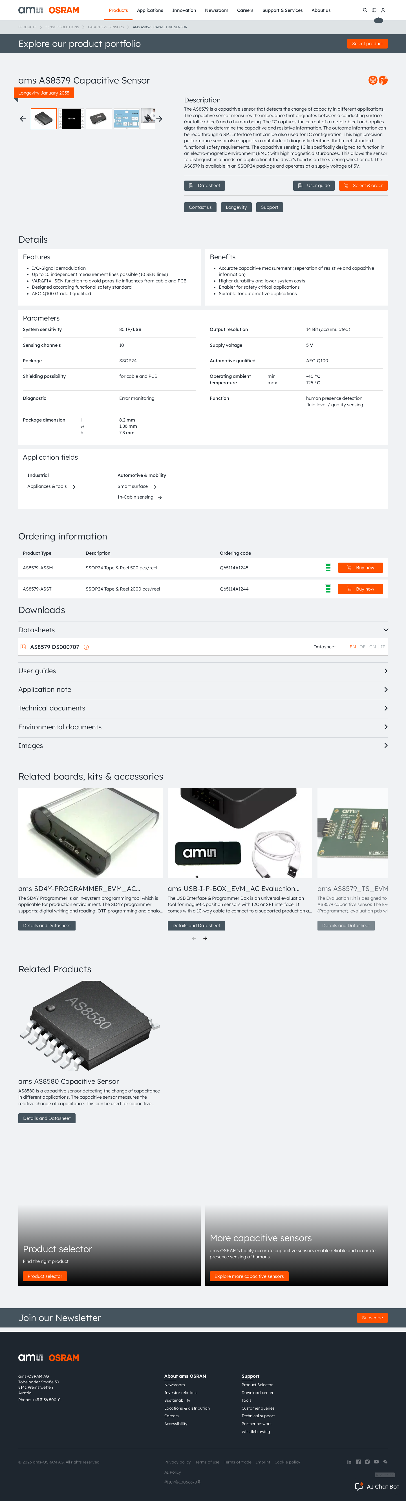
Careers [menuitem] (245, 10)
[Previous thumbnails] (22, 204)
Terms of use (207, 1462)
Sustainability (177, 1400)
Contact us (200, 207)
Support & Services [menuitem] (282, 10)
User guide (314, 185)
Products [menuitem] (118, 10)
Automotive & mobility (142, 479)
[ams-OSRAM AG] (48, 10)
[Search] (365, 10)
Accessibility (175, 1423)
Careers (171, 1415)
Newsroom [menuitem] (216, 10)
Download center (257, 1392)
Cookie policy (287, 1462)
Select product (367, 43)
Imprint (263, 1462)
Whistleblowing (256, 1431)
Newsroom (174, 1384)
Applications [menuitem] (150, 10)
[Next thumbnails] (159, 204)
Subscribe (372, 1322)
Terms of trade (237, 1462)
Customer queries (258, 1408)
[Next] (205, 942)
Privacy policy (177, 1462)
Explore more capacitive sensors (249, 1280)
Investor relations (181, 1392)
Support (269, 207)
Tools (246, 1400)
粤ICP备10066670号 (182, 1482)
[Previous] (194, 942)
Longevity (236, 207)
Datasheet (204, 185)
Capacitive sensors (106, 27)
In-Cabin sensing (135, 501)
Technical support (258, 1415)
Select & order (363, 185)
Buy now (360, 571)
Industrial (38, 479)
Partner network (257, 1423)
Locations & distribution (187, 1408)
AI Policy (172, 1472)
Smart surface (133, 490)
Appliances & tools (47, 490)
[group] (90, 863)
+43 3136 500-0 (46, 1399)
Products (27, 27)
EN (353, 651)
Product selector (45, 1280)
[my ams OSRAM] (383, 10)
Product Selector (257, 1384)
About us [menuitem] (321, 10)
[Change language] (374, 10)
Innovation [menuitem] (184, 10)
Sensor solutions (62, 27)
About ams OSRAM (185, 1376)
